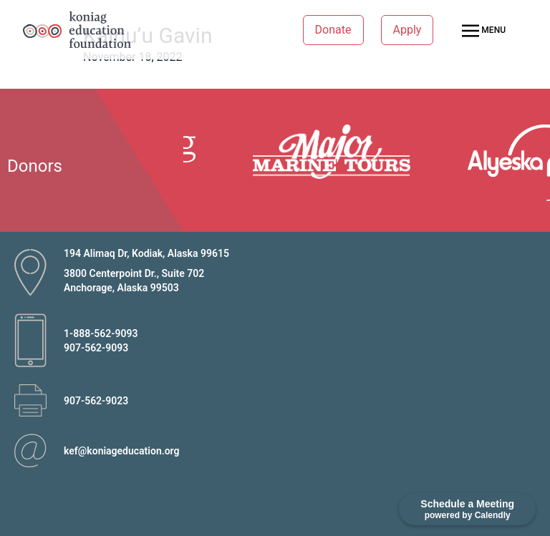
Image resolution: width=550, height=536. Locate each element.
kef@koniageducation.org (121, 451)
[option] (338, 151)
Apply (407, 29)
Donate (333, 29)
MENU (484, 30)
